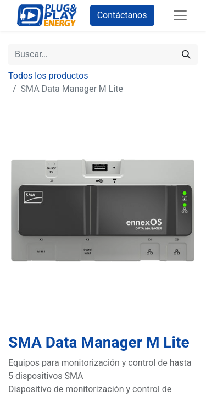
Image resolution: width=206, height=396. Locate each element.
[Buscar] (186, 54)
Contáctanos (122, 15)
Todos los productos (48, 75)
